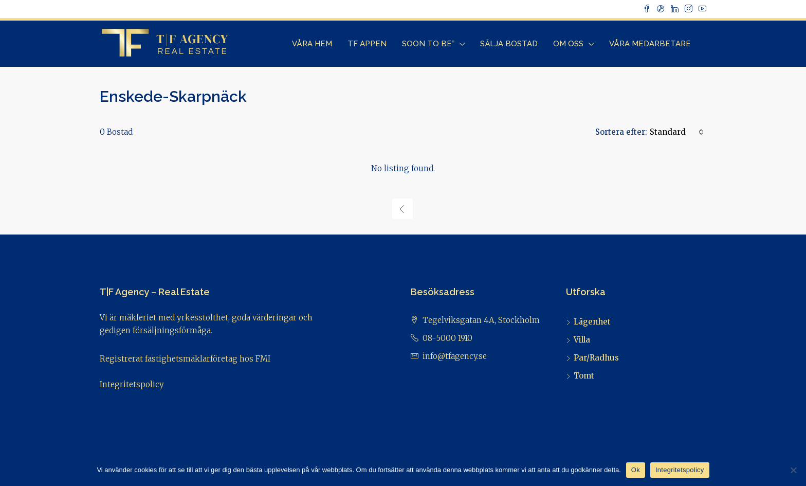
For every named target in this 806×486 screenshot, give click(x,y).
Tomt (584, 376)
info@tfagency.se (455, 356)
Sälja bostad (509, 43)
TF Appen (367, 43)
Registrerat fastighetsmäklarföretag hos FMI (185, 359)
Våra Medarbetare (650, 43)
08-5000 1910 (447, 338)
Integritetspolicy (132, 384)
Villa (582, 340)
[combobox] (676, 132)
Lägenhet (592, 322)
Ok (635, 470)
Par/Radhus (596, 358)
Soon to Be (428, 43)
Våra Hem (312, 43)
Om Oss (568, 43)
